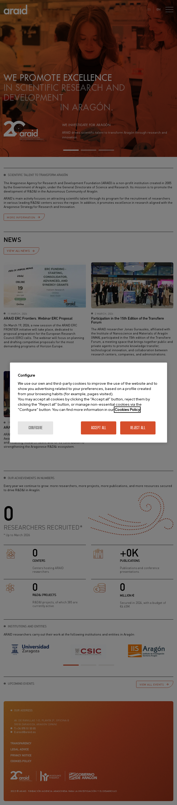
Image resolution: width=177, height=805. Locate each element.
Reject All (137, 428)
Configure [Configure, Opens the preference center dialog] (36, 428)
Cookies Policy (127, 409)
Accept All (98, 428)
